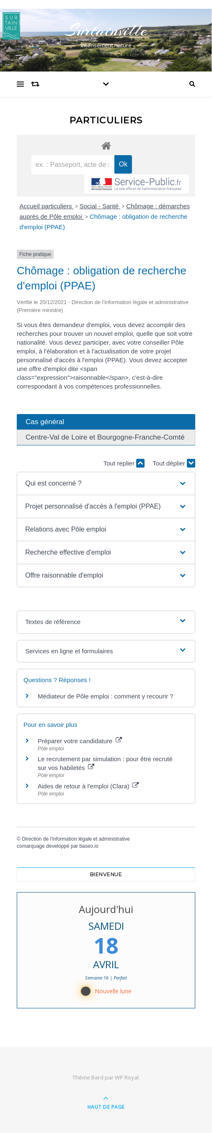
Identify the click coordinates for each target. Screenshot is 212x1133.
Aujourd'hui (106, 909)
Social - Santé (100, 206)
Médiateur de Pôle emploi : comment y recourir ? (105, 696)
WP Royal (127, 1077)
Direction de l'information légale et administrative (76, 839)
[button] (106, 483)
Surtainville (106, 30)
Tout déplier (174, 463)
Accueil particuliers (47, 206)
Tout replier (124, 463)
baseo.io (88, 846)
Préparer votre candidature (80, 740)
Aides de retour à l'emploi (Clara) (88, 786)
